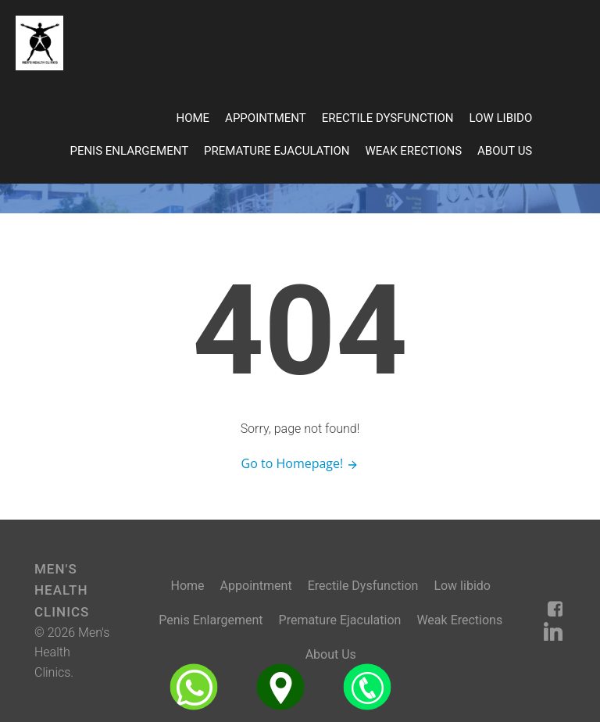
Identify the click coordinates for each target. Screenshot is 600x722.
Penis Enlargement (129, 151)
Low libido (501, 118)
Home (192, 118)
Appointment (265, 118)
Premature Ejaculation (276, 151)
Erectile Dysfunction (388, 118)
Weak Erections (414, 151)
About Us (504, 151)
